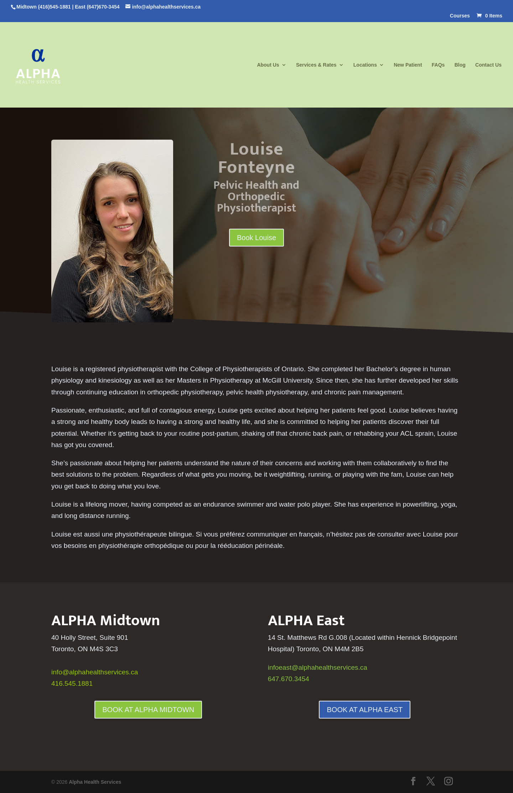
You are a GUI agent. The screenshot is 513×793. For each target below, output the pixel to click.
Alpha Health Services (95, 782)
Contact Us (488, 65)
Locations (365, 65)
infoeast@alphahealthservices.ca (317, 667)
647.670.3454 (288, 679)
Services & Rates (316, 65)
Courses (460, 16)
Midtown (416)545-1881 (43, 7)
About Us (268, 65)
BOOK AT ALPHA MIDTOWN (148, 710)
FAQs (438, 65)
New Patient (408, 65)
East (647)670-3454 (97, 7)
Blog (460, 65)
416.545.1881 (72, 683)
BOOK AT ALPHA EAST (365, 710)
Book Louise (256, 238)
